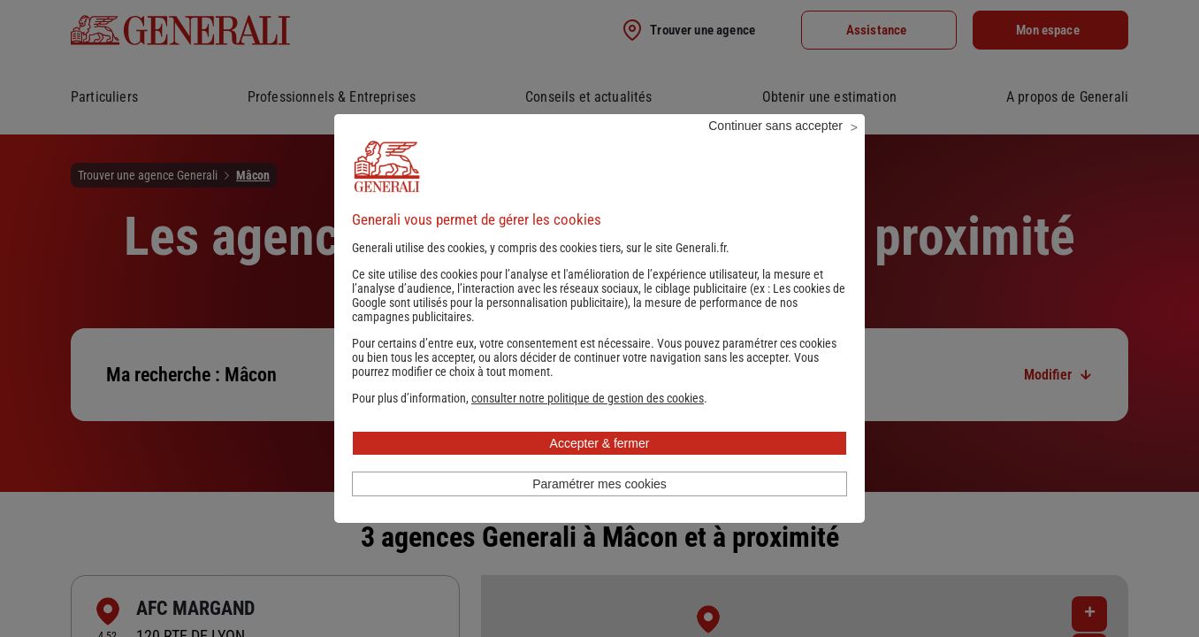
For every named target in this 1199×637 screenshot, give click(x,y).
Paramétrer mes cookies (599, 508)
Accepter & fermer (600, 467)
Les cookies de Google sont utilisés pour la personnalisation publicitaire (598, 319)
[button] (587, 422)
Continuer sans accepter (775, 149)
